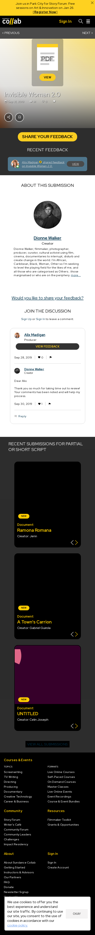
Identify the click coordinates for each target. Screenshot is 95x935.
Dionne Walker (47, 238)
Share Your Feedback (47, 136)
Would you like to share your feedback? (47, 298)
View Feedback (47, 346)
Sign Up (26, 319)
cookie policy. (17, 925)
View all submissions (47, 744)
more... (76, 275)
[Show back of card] (74, 543)
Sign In (40, 319)
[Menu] (88, 22)
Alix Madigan (34, 335)
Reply (22, 416)
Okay (77, 914)
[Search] (81, 22)
